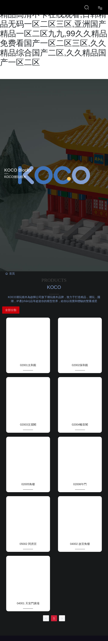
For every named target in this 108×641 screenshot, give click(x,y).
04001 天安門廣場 (28, 603)
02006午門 (80, 484)
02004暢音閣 (80, 424)
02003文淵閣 (28, 424)
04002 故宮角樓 (80, 543)
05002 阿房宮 (28, 543)
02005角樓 (28, 484)
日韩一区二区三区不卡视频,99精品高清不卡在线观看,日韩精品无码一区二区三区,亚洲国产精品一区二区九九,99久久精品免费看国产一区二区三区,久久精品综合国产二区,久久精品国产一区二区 (53, 33)
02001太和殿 (28, 365)
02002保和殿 (80, 365)
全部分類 (10, 310)
